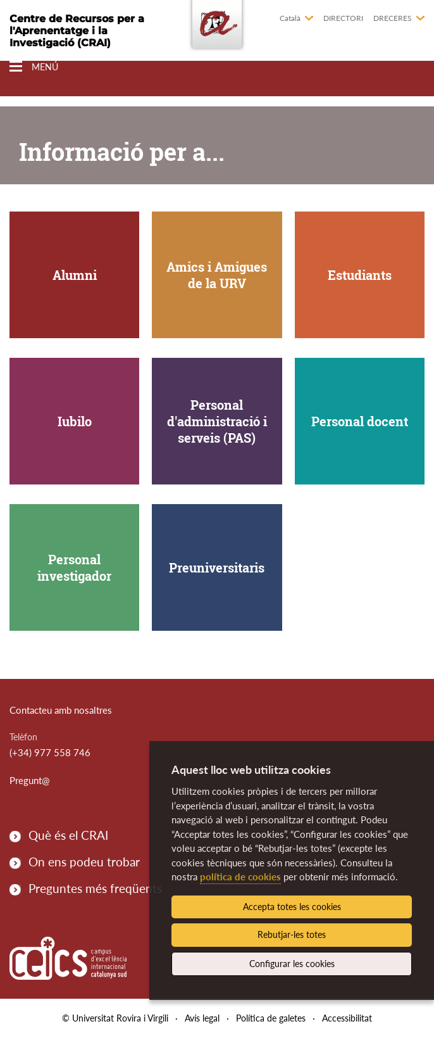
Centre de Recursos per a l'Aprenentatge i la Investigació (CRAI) (76, 31)
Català (290, 18)
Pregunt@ (29, 780)
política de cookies (240, 876)
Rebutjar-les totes (291, 934)
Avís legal (202, 1018)
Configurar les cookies (292, 963)
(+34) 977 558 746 (49, 752)
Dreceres (392, 18)
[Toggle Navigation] (34, 66)
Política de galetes (271, 1018)
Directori (343, 18)
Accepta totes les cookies (292, 906)
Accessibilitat (347, 1018)
